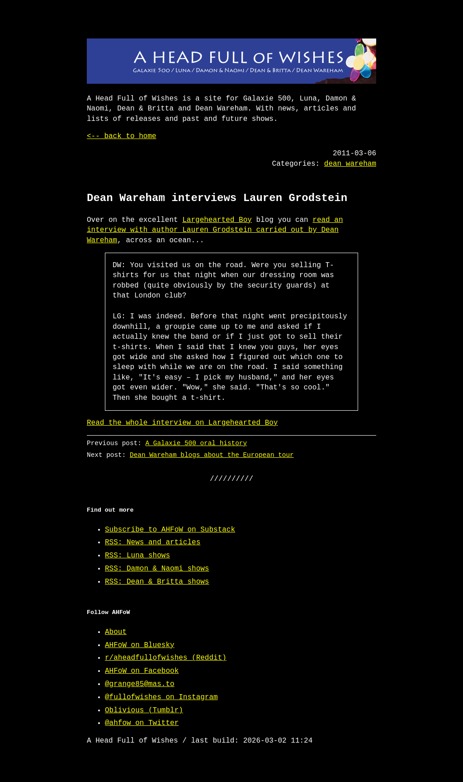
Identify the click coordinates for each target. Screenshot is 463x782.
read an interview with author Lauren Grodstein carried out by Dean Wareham (215, 230)
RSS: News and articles (152, 542)
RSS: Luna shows (137, 556)
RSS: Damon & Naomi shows (157, 569)
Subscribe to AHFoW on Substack (170, 530)
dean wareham (350, 164)
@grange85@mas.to (140, 684)
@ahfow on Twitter (142, 723)
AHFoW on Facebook (142, 671)
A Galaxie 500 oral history (196, 443)
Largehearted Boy (217, 220)
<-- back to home (121, 136)
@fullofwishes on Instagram (161, 697)
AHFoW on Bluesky (140, 645)
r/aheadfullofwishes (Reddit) (166, 658)
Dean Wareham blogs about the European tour (212, 455)
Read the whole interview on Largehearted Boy (182, 423)
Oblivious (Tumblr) (144, 710)
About (116, 632)
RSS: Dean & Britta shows (157, 582)
